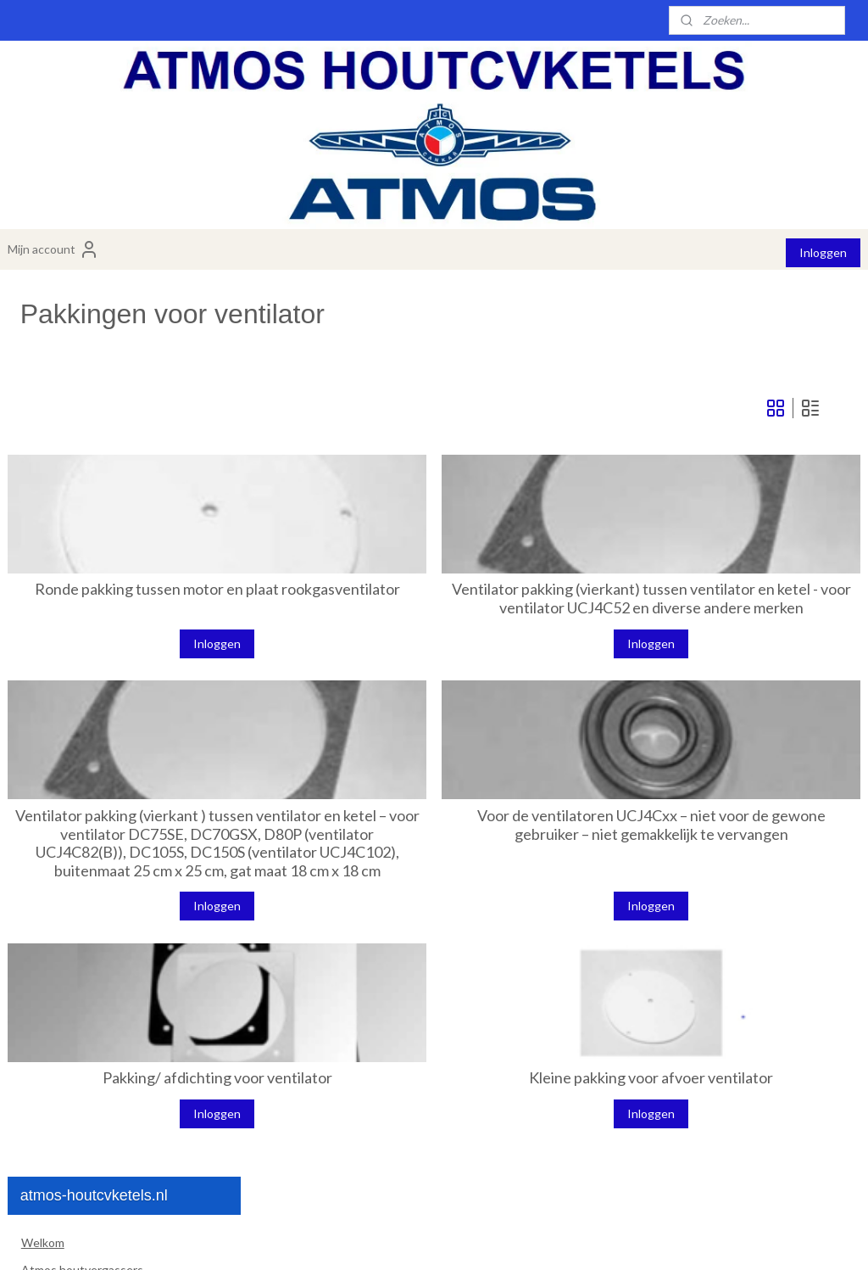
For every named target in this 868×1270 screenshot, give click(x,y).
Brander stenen (76, 483)
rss (425, 1239)
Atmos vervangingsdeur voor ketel (126, 868)
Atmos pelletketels (72, 402)
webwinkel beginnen (483, 1239)
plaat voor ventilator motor (119, 695)
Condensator (83, 722)
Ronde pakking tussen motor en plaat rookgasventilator (403, 606)
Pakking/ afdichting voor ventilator (403, 1140)
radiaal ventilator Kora (106, 788)
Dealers (41, 1002)
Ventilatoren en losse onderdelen (131, 569)
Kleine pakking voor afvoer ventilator (713, 1140)
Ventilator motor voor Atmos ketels (124, 609)
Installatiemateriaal (72, 922)
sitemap (394, 1239)
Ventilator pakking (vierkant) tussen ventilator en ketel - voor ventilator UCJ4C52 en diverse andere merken (713, 615)
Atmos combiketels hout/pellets (106, 429)
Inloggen (823, 252)
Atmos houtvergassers (82, 376)
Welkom (42, 349)
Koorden (58, 842)
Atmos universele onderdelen (124, 895)
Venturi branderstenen (96, 509)
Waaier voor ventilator (106, 642)
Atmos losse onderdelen (124, 456)
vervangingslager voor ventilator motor (134, 755)
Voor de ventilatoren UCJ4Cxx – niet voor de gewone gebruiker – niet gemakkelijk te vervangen (713, 858)
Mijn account (53, 249)
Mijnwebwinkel (621, 1239)
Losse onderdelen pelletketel (112, 815)
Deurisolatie (67, 536)
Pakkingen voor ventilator (116, 669)
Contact (43, 975)
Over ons (45, 949)
